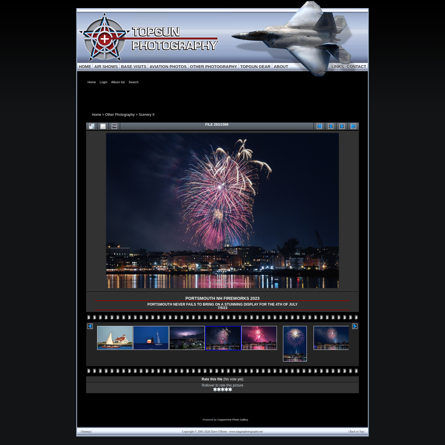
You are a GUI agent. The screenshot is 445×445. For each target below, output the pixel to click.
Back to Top (357, 431)
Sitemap (86, 431)
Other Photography (120, 115)
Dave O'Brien (219, 431)
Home (96, 115)
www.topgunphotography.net (246, 431)
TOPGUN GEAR (255, 66)
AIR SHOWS (106, 66)
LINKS (338, 66)
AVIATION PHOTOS (168, 66)
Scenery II (146, 115)
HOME (85, 66)
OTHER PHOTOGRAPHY (213, 66)
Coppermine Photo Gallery (232, 419)
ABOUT (281, 66)
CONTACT (356, 66)
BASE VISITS (133, 66)
